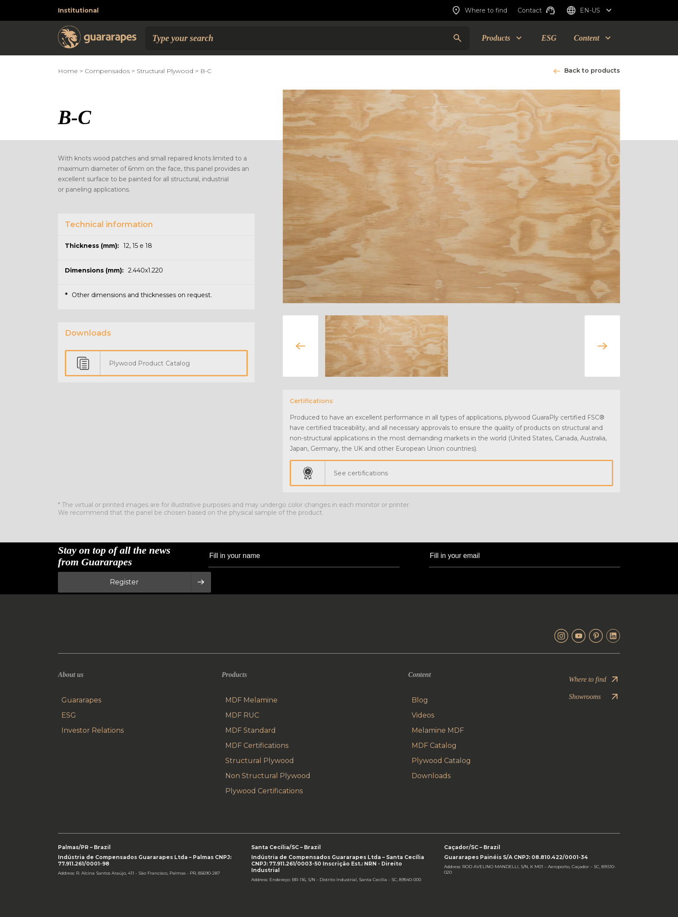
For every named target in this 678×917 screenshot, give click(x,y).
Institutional (78, 10)
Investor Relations (92, 730)
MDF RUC (242, 715)
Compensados (107, 71)
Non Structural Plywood (267, 776)
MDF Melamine (251, 700)
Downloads (431, 776)
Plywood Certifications (264, 791)
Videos (423, 715)
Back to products (592, 70)
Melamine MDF (438, 730)
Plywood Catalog (441, 761)
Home (68, 71)
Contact (537, 10)
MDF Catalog (434, 745)
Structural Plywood (166, 71)
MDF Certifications (256, 745)
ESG (548, 38)
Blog (420, 700)
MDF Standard (250, 730)
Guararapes (81, 700)
